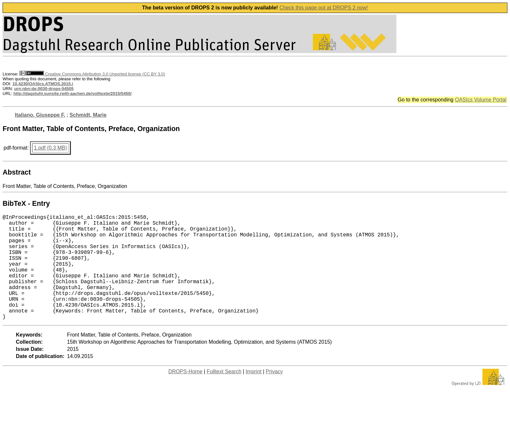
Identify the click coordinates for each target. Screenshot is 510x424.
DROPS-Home (185, 395)
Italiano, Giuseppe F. (40, 115)
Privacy (274, 395)
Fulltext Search (224, 395)
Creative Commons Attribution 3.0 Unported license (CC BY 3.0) (92, 74)
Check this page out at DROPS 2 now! (323, 7)
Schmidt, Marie (88, 115)
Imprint (254, 395)
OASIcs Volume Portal (480, 99)
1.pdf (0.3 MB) (50, 148)
